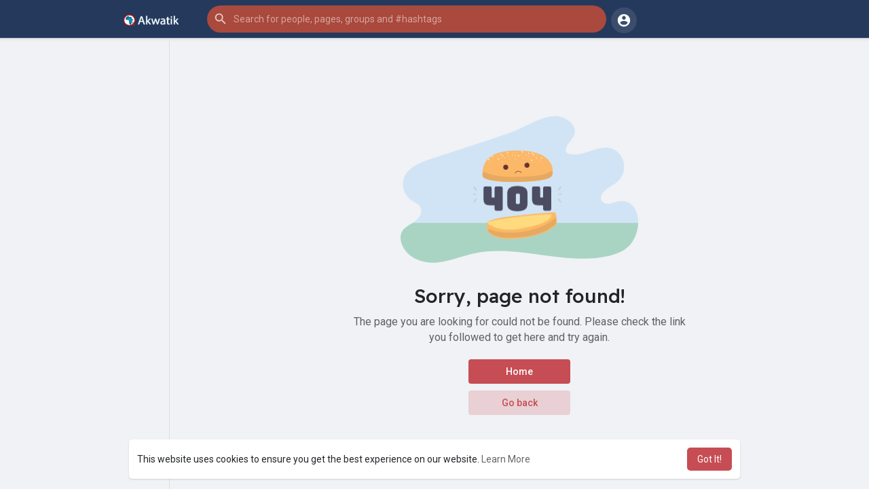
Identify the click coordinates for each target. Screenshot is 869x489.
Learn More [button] (505, 459)
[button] (406, 19)
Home (519, 371)
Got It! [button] (709, 459)
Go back (520, 402)
